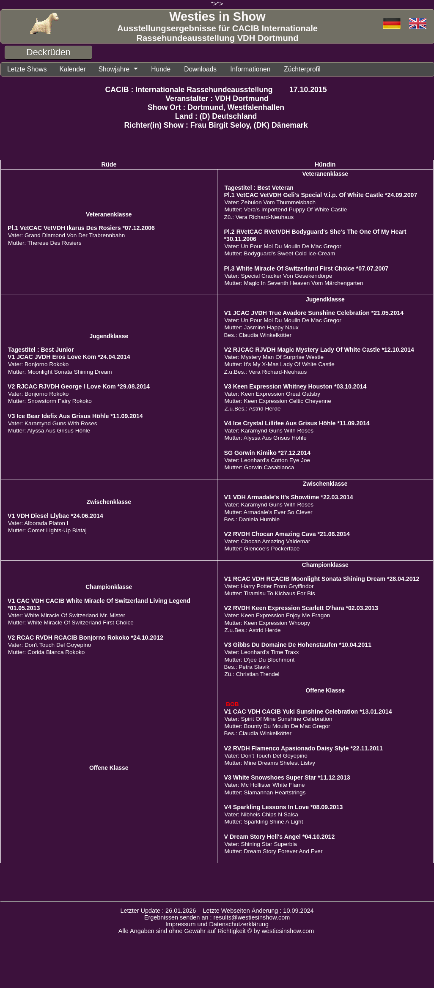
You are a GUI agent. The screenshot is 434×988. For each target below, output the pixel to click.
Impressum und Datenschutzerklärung (217, 925)
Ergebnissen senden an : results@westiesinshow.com (217, 918)
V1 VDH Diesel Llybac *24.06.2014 (55, 516)
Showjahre (121, 70)
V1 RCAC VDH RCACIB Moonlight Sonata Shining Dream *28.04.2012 (322, 579)
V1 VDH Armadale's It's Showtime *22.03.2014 (288, 498)
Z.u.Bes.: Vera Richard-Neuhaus (265, 372)
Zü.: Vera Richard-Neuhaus (259, 218)
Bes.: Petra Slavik (246, 668)
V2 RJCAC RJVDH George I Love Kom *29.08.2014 (79, 387)
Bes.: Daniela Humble (252, 520)
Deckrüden (48, 52)
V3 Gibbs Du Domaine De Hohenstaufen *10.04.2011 (298, 645)
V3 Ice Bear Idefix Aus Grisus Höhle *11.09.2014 (75, 416)
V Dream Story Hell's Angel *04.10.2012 (279, 837)
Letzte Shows (28, 70)
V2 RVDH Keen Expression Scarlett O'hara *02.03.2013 (301, 608)
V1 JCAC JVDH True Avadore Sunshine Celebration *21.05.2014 (314, 313)
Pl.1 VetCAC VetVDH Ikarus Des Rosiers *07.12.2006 (81, 228)
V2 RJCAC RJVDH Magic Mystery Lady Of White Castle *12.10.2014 (319, 350)
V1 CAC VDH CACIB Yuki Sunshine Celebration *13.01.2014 (308, 712)
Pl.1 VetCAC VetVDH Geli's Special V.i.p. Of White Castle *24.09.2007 (321, 195)
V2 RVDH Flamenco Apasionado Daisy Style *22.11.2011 (303, 749)
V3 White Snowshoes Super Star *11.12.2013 (287, 778)
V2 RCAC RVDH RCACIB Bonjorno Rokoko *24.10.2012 (85, 638)
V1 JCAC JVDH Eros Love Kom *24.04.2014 (69, 357)
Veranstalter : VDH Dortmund (217, 99)
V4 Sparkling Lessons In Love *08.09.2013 (283, 808)
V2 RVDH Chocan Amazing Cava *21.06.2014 (287, 534)
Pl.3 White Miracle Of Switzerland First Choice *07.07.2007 (306, 269)
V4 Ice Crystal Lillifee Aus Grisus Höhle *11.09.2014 (297, 424)
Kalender (77, 70)
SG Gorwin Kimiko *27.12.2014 (267, 453)
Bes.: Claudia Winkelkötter (257, 336)
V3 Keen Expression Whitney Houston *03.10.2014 (295, 387)
